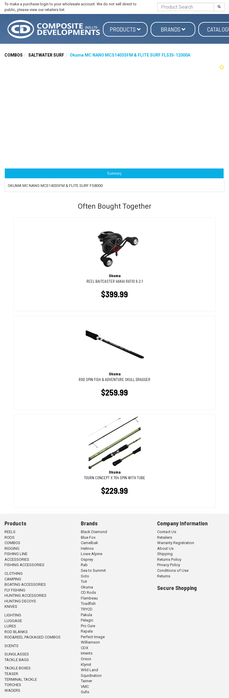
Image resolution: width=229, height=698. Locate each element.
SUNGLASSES (16, 654)
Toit (84, 581)
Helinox (87, 548)
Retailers (164, 537)
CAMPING (12, 579)
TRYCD (86, 609)
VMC (85, 686)
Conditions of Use (172, 570)
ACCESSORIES (16, 559)
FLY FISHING (14, 590)
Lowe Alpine (91, 554)
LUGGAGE (13, 621)
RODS (9, 537)
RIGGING (11, 548)
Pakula (86, 615)
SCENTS (11, 646)
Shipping (165, 554)
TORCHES (12, 685)
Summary (114, 173)
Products (125, 29)
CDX (84, 648)
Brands (173, 29)
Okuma (87, 587)
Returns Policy (169, 559)
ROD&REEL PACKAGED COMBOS (32, 637)
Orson (86, 659)
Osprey (87, 559)
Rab (84, 565)
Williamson (90, 642)
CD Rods (88, 592)
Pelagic (87, 620)
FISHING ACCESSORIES (24, 565)
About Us (165, 548)
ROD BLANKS (16, 632)
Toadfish (88, 603)
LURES (10, 626)
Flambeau (89, 598)
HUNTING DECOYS (20, 601)
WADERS (12, 690)
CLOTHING (13, 573)
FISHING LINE (15, 554)
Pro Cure (88, 626)
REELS (10, 532)
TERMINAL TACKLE (20, 679)
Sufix (85, 692)
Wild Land (89, 670)
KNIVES (10, 606)
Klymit (86, 664)
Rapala (87, 631)
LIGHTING (12, 615)
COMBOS (13, 55)
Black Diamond (94, 532)
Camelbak (89, 543)
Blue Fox (88, 537)
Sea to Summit (93, 570)
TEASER (11, 674)
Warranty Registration (175, 543)
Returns (163, 576)
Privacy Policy (168, 565)
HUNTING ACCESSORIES (25, 595)
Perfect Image (93, 637)
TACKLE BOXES (17, 668)
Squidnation (91, 675)
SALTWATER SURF (46, 55)
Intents (86, 653)
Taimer (86, 681)
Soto (85, 576)
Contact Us (166, 532)
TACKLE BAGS (16, 660)
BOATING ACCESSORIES (25, 584)
